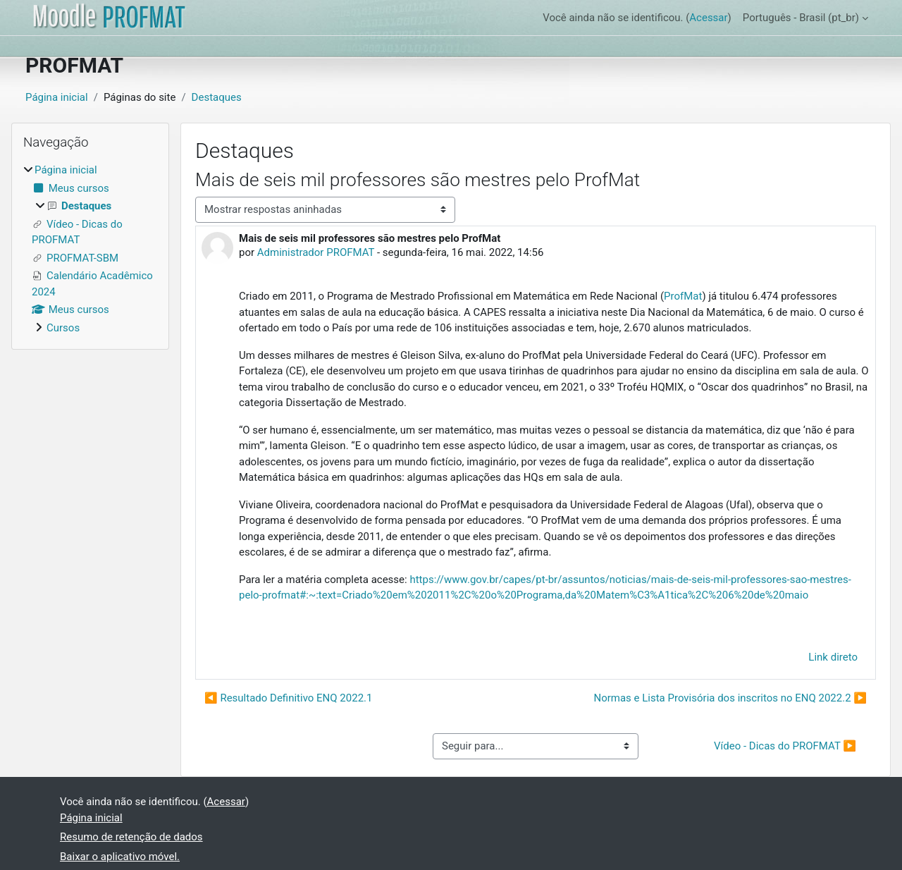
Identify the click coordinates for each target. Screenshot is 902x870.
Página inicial (56, 97)
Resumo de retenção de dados (131, 837)
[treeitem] (90, 249)
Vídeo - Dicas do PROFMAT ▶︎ (785, 746)
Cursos (63, 327)
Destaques (217, 97)
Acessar (708, 17)
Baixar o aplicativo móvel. (120, 856)
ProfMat (683, 296)
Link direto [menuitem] (833, 657)
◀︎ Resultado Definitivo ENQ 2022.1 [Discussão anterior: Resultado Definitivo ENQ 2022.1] (288, 698)
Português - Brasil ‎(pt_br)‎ (800, 17)
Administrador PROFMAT (315, 252)
